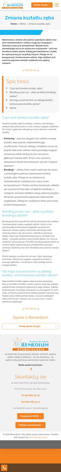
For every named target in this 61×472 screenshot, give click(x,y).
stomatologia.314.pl (38, 437)
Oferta (22, 24)
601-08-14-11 (33, 402)
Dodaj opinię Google (30, 326)
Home (14, 24)
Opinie (13, 108)
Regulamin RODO (30, 416)
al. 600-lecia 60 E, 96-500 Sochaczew (30, 383)
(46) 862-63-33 (32, 70)
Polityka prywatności (30, 425)
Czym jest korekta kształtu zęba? (26, 88)
